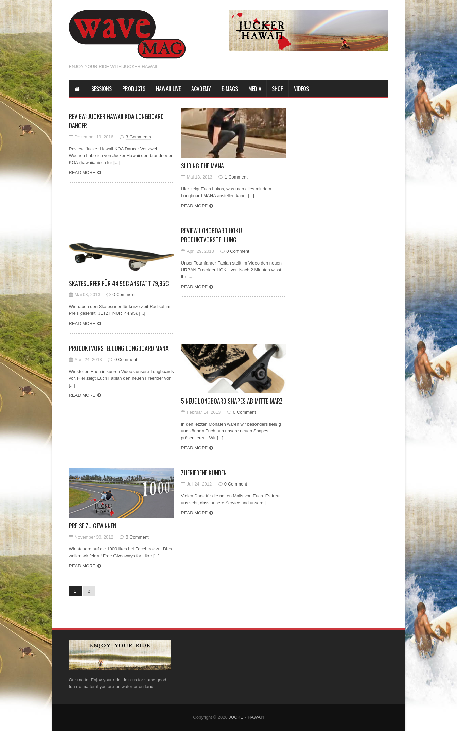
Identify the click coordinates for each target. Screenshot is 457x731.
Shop (277, 89)
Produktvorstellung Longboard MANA (119, 348)
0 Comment (123, 294)
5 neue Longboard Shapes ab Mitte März (232, 400)
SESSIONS (101, 89)
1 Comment (236, 177)
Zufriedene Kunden (204, 472)
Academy (201, 89)
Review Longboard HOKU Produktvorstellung (211, 235)
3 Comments (138, 136)
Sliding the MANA (202, 165)
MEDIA (254, 89)
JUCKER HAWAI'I (246, 717)
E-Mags (230, 89)
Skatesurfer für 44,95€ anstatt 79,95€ (119, 283)
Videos (301, 89)
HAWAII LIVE (168, 89)
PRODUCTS (133, 89)
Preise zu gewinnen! (93, 525)
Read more (82, 172)
